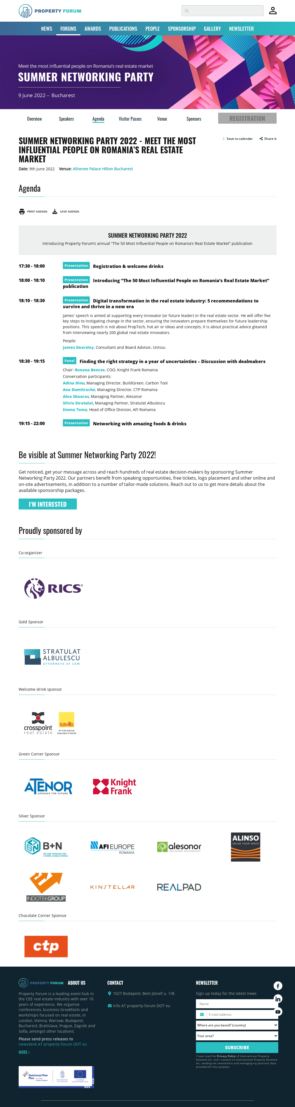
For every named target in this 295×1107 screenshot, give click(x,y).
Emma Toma (75, 409)
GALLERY (212, 28)
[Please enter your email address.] (237, 1014)
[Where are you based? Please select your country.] (237, 1025)
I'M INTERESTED (48, 504)
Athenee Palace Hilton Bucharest (103, 168)
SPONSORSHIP (182, 28)
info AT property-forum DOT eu (141, 1005)
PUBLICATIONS (123, 28)
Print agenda (33, 211)
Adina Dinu (74, 383)
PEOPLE (152, 28)
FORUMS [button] (68, 28)
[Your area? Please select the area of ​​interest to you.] (237, 1035)
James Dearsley (78, 347)
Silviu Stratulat (78, 403)
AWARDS (93, 28)
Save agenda (65, 211)
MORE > (24, 1052)
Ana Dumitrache (79, 389)
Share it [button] (268, 138)
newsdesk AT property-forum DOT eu (53, 1044)
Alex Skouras (76, 396)
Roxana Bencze (90, 369)
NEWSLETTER (241, 28)
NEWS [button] (46, 28)
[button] (237, 138)
